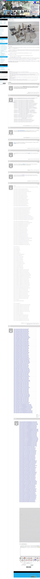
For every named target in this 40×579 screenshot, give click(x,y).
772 (33, 530)
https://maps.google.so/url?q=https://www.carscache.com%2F (21, 350)
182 (20, 513)
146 (20, 512)
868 (22, 533)
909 (27, 534)
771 (32, 530)
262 (28, 515)
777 (38, 530)
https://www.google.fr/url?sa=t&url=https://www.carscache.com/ (27, 455)
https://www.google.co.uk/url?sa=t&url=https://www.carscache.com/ (27, 452)
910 (28, 534)
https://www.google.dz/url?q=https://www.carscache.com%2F (21, 365)
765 (27, 530)
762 (24, 530)
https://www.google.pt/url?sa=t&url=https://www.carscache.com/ (27, 492)
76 (22, 510)
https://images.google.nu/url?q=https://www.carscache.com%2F (21, 352)
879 (32, 533)
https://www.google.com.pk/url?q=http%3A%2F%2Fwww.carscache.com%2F (28, 423)
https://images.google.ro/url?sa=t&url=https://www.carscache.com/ (27, 494)
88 (33, 510)
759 (21, 530)
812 (37, 531)
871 (25, 533)
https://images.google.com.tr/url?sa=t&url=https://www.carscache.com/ (28, 482)
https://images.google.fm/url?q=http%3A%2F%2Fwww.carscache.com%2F (28, 436)
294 (24, 516)
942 (24, 535)
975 (21, 536)
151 (25, 512)
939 (21, 535)
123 (32, 511)
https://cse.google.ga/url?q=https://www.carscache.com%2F (21, 346)
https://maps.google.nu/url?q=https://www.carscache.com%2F (21, 353)
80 (26, 510)
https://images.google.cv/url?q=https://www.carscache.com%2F (21, 344)
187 (25, 513)
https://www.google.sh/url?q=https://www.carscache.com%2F (21, 393)
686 (20, 528)
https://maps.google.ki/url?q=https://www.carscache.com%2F (21, 339)
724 (22, 529)
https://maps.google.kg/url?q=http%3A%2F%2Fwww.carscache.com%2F (28, 433)
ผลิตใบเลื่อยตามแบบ (2, 59)
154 (28, 512)
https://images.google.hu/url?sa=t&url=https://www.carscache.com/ (27, 486)
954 (35, 535)
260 (26, 515)
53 (34, 509)
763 (25, 530)
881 (34, 533)
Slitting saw (1, 42)
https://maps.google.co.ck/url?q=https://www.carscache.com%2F (21, 360)
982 (28, 536)
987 (32, 536)
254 (20, 515)
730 (28, 529)
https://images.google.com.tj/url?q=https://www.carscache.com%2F (22, 337)
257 (23, 515)
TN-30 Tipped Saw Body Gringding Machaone (2, 53)
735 (32, 529)
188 (26, 513)
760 (22, 530)
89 (34, 510)
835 (25, 532)
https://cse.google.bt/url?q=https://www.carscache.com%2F (21, 367)
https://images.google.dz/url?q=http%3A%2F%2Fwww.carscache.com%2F (28, 421)
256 (22, 515)
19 (36, 508)
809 (34, 531)
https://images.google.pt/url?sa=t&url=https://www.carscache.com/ (27, 493)
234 (35, 514)
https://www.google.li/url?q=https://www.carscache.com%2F (21, 374)
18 (35, 508)
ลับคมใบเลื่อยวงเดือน (2, 41)
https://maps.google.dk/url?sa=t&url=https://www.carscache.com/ (27, 485)
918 (35, 534)
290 (20, 516)
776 (37, 530)
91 (36, 510)
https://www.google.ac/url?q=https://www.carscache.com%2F (21, 400)
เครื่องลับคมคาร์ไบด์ (2, 43)
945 (27, 535)
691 (25, 528)
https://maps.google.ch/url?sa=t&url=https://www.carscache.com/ (27, 476)
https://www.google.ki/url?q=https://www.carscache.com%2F (21, 385)
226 (28, 514)
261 (27, 515)
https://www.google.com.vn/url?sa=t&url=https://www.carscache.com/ (27, 491)
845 (34, 532)
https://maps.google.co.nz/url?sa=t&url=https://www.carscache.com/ (27, 490)
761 (23, 530)
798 (24, 531)
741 (38, 529)
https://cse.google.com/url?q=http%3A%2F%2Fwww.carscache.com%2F (28, 428)
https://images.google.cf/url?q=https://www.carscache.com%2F (21, 331)
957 (38, 535)
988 (33, 536)
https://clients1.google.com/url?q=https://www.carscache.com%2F (22, 402)
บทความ (1, 32)
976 (22, 536)
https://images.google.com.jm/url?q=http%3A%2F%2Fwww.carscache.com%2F (28, 429)
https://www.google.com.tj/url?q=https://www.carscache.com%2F (22, 380)
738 (35, 529)
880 (33, 533)
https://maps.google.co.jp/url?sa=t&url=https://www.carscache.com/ (27, 453)
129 (38, 511)
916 (33, 534)
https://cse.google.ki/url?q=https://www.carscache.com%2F (21, 340)
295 (25, 516)
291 (21, 516)
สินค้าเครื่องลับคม (2, 30)
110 (20, 511)
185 (23, 513)
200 (37, 513)
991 (36, 536)
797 (23, 531)
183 (21, 513)
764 (26, 530)
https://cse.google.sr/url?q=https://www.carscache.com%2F (21, 364)
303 (32, 516)
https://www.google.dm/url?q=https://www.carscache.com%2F (21, 386)
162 (35, 512)
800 (26, 531)
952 (33, 535)
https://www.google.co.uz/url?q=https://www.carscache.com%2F (21, 370)
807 (32, 531)
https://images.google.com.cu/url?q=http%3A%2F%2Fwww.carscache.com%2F (28, 439)
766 (28, 530)
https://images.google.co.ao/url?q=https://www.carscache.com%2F (22, 362)
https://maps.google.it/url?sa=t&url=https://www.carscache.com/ (27, 459)
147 (21, 512)
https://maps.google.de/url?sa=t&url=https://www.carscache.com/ (27, 448)
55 (36, 509)
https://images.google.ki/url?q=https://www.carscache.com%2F (21, 338)
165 (38, 512)
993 (38, 536)
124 (33, 511)
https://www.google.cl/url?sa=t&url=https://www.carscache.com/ (27, 499)
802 (28, 531)
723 (21, 529)
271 (36, 515)
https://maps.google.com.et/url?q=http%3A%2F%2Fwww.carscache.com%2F (28, 437)
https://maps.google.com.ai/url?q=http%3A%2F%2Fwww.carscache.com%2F (28, 441)
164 (37, 512)
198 (35, 513)
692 (26, 528)
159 (32, 512)
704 (37, 528)
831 (21, 532)
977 (23, 536)
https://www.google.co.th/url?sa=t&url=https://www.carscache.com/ (27, 480)
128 (37, 511)
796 (22, 531)
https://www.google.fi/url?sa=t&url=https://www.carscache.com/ (27, 487)
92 (37, 510)
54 (35, 509)
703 (36, 528)
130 (39, 511)
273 (38, 515)
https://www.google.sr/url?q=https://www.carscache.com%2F (21, 397)
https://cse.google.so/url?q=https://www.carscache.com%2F (21, 349)
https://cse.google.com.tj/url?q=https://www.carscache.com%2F (21, 336)
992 (37, 536)
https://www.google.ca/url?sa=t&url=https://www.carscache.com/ (27, 464)
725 (23, 529)
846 (35, 532)
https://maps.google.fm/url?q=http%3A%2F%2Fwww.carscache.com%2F (28, 435)
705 (38, 528)
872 (26, 533)
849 (38, 532)
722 (20, 529)
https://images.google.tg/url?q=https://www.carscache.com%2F (21, 333)
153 (27, 512)
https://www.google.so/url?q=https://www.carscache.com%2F (21, 388)
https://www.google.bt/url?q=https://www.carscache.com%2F (21, 399)
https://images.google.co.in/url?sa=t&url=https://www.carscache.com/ (27, 467)
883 (36, 533)
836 (26, 532)
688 (22, 528)
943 (25, 535)
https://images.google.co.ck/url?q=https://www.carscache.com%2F (22, 358)
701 (34, 528)
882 (35, 533)
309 (38, 516)
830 (20, 532)
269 (34, 515)
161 (34, 512)
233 (34, 514)
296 (26, 516)
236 (37, 514)
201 (38, 513)
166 (39, 512)
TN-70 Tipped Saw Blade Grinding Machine (3, 52)
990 (35, 536)
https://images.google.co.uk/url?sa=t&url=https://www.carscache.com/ (27, 450)
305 (34, 516)
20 (37, 508)
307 (36, 516)
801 (27, 531)
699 (32, 528)
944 (26, 535)
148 (22, 512)
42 (24, 509)
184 (22, 513)
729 (27, 529)
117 (27, 511)
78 (24, 510)
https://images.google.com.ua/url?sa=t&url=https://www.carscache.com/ (28, 481)
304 (33, 516)
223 (25, 514)
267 (32, 515)
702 (35, 528)
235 (36, 514)
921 (38, 534)
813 (38, 531)
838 (28, 532)
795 (21, 531)
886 (39, 533)
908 (26, 534)
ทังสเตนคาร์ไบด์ (2, 67)
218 (20, 514)
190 (28, 513)
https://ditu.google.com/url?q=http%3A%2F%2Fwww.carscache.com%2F (28, 434)
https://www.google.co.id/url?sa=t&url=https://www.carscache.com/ (27, 473)
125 (34, 511)
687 (21, 528)
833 (23, 532)
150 (24, 512)
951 (32, 535)
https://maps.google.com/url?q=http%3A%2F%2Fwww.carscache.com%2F (22, 405)
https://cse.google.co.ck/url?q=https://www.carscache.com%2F (21, 359)
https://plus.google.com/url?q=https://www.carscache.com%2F (27, 446)
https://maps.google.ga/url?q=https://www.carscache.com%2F (21, 347)
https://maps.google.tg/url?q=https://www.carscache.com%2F (21, 335)
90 (35, 510)
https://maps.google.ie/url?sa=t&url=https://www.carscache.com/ (27, 500)
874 (28, 533)
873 (27, 533)
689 (23, 528)
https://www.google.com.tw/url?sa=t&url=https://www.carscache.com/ (28, 472)
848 (37, 532)
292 (22, 516)
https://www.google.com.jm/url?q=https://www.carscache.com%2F (22, 371)
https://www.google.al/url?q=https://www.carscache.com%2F (21, 373)
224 (26, 514)
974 (20, 536)
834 (24, 532)
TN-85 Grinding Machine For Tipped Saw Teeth (3, 55)
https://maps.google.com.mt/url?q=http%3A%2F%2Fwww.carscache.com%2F (28, 424)
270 (35, 515)
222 (24, 514)
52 (33, 509)
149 (23, 512)
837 (27, 532)
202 (39, 513)
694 (28, 528)
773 (34, 530)
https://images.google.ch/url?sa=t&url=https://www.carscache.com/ (27, 474)
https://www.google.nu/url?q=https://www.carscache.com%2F (21, 398)
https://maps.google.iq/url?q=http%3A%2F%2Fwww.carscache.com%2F (27, 425)
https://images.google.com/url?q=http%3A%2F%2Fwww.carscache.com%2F (23, 406)
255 (21, 515)
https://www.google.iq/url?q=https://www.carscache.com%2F (21, 377)
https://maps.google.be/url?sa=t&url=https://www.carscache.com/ (27, 478)
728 (26, 529)
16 (33, 508)
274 (39, 515)
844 (33, 532)
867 (21, 533)
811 (36, 531)
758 (20, 530)
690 (24, 528)
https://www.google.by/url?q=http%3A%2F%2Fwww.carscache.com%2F (28, 427)
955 (36, 535)
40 (22, 509)
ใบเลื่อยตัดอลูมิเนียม (2, 60)
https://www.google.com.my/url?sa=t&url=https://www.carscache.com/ (28, 495)
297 (27, 516)
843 (32, 532)
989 (34, 536)
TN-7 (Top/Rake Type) (2, 44)
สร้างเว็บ (3, 0)
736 (33, 529)
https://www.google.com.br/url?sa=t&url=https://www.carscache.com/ (27, 461)
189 (27, 513)
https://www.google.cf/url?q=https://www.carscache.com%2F (21, 379)
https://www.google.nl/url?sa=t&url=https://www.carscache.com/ (27, 466)
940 (22, 535)
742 (39, 529)
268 (33, 515)
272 (37, 515)
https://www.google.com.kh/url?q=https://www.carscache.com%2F (22, 376)
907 (25, 534)
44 (26, 509)
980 (26, 536)
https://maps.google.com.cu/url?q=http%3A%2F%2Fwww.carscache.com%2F (28, 440)
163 (36, 512)
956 (37, 535)
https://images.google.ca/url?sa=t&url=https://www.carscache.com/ (27, 463)
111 (21, 511)
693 (27, 528)
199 (36, 513)
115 (25, 511)
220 (22, 514)
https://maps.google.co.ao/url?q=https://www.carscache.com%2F (21, 361)
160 (33, 512)
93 (38, 510)
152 (26, 512)
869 (23, 533)
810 (35, 531)
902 (20, 534)
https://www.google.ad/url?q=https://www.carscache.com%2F (21, 391)
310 (39, 516)
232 (33, 514)
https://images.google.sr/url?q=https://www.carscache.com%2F (21, 363)
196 (33, 513)
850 (39, 532)
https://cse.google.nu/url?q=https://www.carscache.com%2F (21, 351)
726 (24, 529)
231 (32, 514)
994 (39, 536)
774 (35, 530)
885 (38, 533)
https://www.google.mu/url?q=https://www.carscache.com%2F (21, 372)
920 (37, 534)
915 (32, 534)
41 (23, 509)
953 (34, 535)
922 (39, 534)
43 (25, 509)
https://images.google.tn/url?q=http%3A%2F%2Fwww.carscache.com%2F (28, 422)
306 (35, 516)
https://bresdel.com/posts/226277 (35, 92)
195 (32, 513)
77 (23, 510)
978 (24, 536)
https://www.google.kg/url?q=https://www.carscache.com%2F (21, 389)
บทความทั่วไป (2, 66)
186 (24, 513)
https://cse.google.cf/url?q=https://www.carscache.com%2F (21, 332)
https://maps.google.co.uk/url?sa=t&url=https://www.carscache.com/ (27, 451)
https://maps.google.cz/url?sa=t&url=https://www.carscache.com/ (27, 479)
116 (26, 511)
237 (38, 514)
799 (25, 531)
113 (23, 511)
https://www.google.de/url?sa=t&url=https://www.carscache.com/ (27, 449)
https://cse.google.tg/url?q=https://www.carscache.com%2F (21, 334)
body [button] (21, 556)
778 (39, 530)
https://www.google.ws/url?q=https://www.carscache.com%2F (21, 392)
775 (36, 530)
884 (37, 533)
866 (20, 533)
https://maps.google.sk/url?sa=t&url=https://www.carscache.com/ (27, 501)
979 (25, 536)
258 (24, 515)
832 (22, 532)
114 (24, 511)
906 (24, 534)
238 (39, 514)
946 (28, 535)
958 (39, 535)
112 (22, 511)
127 (36, 511)
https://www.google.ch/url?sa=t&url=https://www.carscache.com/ (27, 475)
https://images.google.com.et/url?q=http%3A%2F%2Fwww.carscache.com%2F (28, 438)
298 (28, 516)
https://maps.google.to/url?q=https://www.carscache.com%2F (21, 357)
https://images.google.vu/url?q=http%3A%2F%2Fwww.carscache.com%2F (28, 442)
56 (37, 509)
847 (36, 532)
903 (21, 534)
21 (38, 508)
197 (34, 513)
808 (33, 531)
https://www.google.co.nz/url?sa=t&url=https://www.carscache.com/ (27, 489)
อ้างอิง (38, 84)
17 (34, 508)
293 (23, 516)
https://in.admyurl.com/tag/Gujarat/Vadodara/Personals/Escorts (32, 323)
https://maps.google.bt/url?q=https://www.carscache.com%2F (21, 366)
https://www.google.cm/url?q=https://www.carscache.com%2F (21, 378)
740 (37, 529)
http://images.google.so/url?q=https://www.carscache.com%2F (21, 348)
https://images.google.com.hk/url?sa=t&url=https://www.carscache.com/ (28, 465)
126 (35, 511)
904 (22, 534)
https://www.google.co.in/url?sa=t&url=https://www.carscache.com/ (27, 468)
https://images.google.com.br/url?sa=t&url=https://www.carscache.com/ (28, 460)
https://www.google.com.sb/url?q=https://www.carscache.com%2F (22, 387)
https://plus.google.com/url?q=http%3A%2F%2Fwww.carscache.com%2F (22, 404)
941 (23, 535)
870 (24, 533)
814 (39, 531)
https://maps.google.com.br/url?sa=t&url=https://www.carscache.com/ (28, 462)
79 (25, 510)
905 (23, 534)
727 (25, 529)
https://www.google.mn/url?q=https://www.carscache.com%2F (21, 375)
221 (23, 514)
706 (39, 528)
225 (27, 514)
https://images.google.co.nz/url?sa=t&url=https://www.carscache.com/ (27, 488)
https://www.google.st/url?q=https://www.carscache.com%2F (21, 401)
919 (36, 534)
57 (38, 509)
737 (34, 529)
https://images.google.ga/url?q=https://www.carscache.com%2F (21, 345)
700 (33, 528)
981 (27, 536)
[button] (22, 545)
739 (36, 529)
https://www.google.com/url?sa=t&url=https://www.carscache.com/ (27, 447)
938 (20, 535)
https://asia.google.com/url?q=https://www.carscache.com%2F (21, 403)
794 (20, 531)
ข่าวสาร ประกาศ (2, 31)
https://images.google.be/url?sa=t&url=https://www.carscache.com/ (27, 477)
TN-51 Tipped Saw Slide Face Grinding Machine (3, 50)
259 (25, 515)
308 (37, 516)
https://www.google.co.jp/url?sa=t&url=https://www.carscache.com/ (27, 454)
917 (34, 534)
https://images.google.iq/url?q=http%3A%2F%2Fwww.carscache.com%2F (28, 426)
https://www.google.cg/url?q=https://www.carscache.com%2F (21, 384)
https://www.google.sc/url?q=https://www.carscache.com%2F (21, 390)
